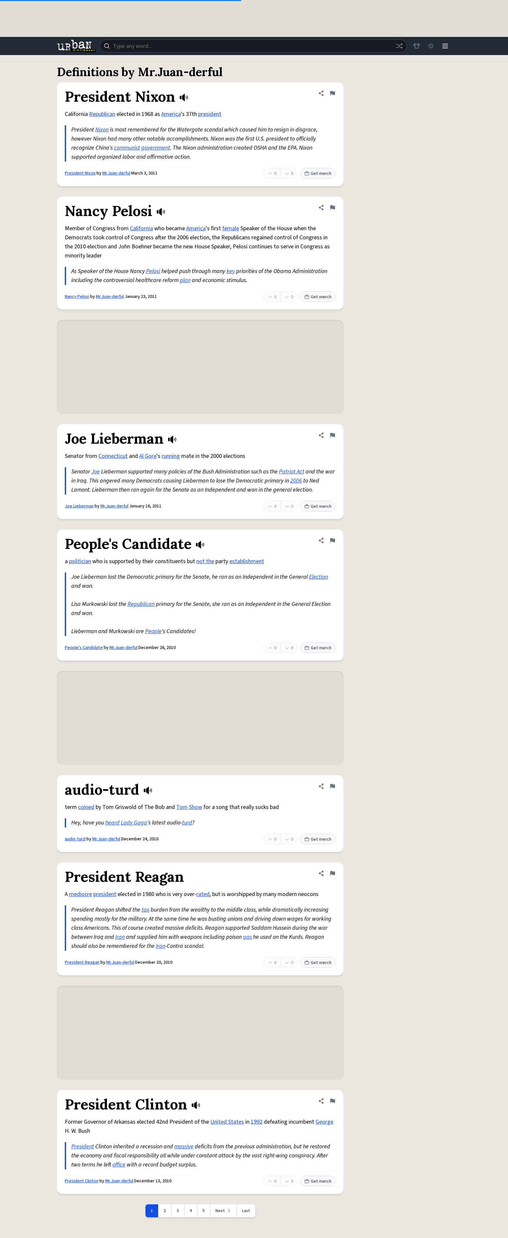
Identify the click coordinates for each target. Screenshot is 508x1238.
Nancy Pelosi (77, 296)
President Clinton (81, 1181)
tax (145, 910)
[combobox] (253, 46)
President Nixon (80, 173)
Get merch (317, 173)
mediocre (80, 894)
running (171, 456)
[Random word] (399, 46)
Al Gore (147, 456)
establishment (246, 561)
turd (187, 823)
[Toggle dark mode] (431, 46)
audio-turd (75, 839)
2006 (296, 481)
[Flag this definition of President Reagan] (332, 873)
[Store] (416, 46)
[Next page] (223, 1210)
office (118, 1165)
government (155, 148)
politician (80, 561)
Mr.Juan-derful (116, 173)
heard (112, 823)
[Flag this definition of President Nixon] (332, 93)
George (324, 1122)
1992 (256, 1122)
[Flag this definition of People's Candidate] (332, 540)
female (230, 228)
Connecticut (113, 456)
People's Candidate (84, 647)
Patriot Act (291, 472)
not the (205, 561)
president (209, 114)
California (141, 228)
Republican (102, 114)
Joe (95, 472)
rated (203, 894)
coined (86, 807)
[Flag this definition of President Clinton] (332, 1101)
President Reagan (82, 962)
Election (318, 577)
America (171, 114)
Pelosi (153, 271)
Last (246, 1211)
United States (227, 1122)
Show (195, 807)
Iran (120, 937)
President (82, 1146)
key (230, 271)
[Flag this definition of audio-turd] (332, 786)
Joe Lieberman (79, 506)
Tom (182, 807)
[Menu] (445, 46)
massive (183, 1146)
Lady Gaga (134, 823)
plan (185, 280)
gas (247, 937)
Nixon (102, 130)
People (153, 631)
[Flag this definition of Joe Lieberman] (332, 435)
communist (127, 148)
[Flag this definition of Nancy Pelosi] (332, 207)
